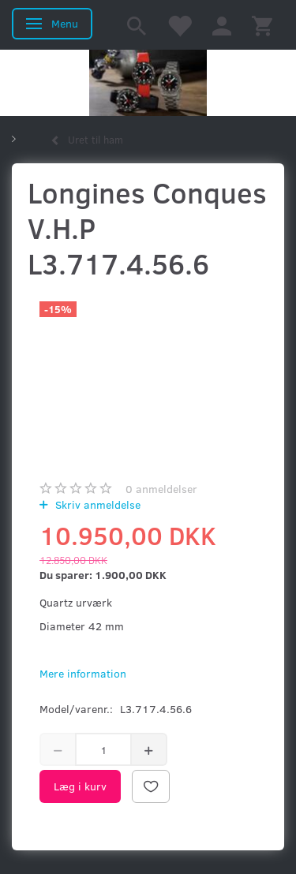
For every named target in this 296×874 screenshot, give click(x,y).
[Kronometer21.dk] (148, 83)
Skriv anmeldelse (96, 504)
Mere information (82, 673)
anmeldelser (161, 488)
